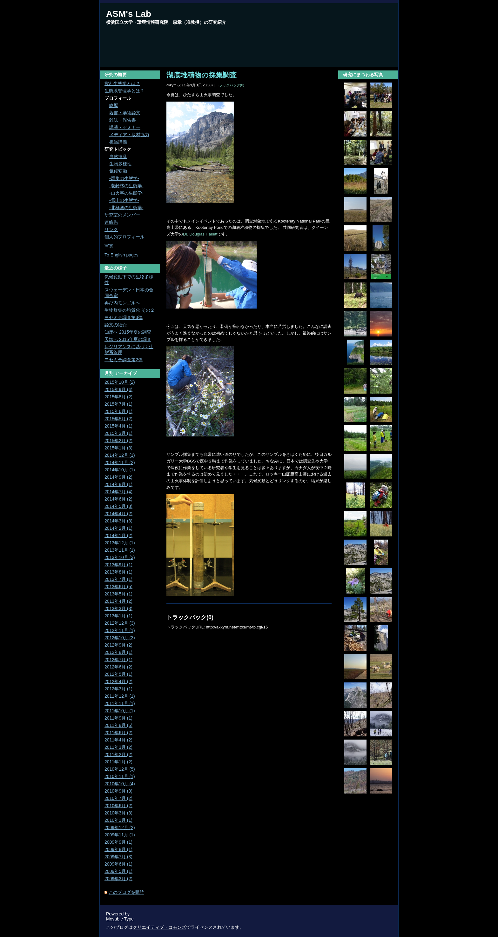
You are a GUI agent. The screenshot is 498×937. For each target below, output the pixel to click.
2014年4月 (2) (118, 513)
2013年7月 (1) (118, 579)
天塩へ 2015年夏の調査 (127, 339)
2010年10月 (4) (119, 783)
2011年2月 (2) (118, 754)
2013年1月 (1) (118, 615)
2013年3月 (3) (118, 608)
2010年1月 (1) (118, 820)
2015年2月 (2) (118, 440)
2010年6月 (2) (118, 805)
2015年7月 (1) (118, 404)
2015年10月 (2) (119, 382)
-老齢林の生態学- (126, 185)
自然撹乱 (118, 156)
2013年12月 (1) (119, 542)
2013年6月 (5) (118, 586)
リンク (111, 229)
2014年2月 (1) (118, 528)
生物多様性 (120, 163)
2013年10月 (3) (119, 557)
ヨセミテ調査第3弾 (123, 317)
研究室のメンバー (122, 214)
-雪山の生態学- (124, 200)
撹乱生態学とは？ (122, 83)
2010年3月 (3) (118, 812)
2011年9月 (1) (118, 718)
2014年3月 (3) (118, 520)
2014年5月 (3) (118, 506)
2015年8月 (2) (118, 396)
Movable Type (120, 918)
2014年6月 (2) (118, 499)
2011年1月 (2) (118, 761)
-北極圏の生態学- (126, 207)
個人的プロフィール (124, 236)
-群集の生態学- (124, 178)
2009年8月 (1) (118, 849)
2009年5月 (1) (118, 871)
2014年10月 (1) (119, 469)
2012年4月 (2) (118, 681)
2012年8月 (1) (118, 652)
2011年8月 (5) (118, 725)
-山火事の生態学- (126, 193)
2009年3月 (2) (118, 878)
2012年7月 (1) (118, 659)
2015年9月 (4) (118, 389)
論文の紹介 (115, 324)
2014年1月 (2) (118, 535)
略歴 (113, 105)
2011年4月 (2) (118, 739)
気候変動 (118, 171)
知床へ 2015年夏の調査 (127, 332)
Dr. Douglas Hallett (200, 234)
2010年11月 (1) (119, 776)
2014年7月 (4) (118, 491)
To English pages (121, 254)
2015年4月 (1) (118, 426)
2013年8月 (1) (118, 572)
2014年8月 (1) (118, 484)
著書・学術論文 (124, 112)
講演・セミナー (124, 127)
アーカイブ (126, 373)
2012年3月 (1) (118, 688)
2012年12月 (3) (119, 623)
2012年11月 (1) (119, 630)
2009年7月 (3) (118, 856)
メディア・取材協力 (129, 134)
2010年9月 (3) (118, 791)
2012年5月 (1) (118, 674)
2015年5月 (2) (118, 418)
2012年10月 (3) (119, 637)
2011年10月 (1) (119, 710)
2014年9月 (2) (118, 477)
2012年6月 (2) (118, 666)
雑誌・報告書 (122, 120)
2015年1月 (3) (118, 447)
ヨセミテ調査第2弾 (123, 359)
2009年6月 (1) (118, 864)
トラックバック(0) (230, 85)
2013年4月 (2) (118, 601)
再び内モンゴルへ (122, 302)
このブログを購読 (126, 892)
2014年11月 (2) (119, 462)
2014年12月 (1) (119, 455)
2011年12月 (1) (119, 696)
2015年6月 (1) (118, 411)
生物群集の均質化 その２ (129, 310)
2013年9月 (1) (118, 564)
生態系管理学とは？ (124, 90)
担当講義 (118, 141)
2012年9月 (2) (118, 645)
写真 (108, 246)
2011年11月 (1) (119, 703)
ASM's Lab (128, 14)
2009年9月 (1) (118, 842)
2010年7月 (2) (118, 798)
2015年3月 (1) (118, 433)
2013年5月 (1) (118, 593)
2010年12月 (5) (119, 769)
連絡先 (111, 222)
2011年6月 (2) (118, 732)
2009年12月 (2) (119, 827)
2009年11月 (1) (119, 834)
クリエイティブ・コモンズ (159, 927)
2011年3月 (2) (118, 747)
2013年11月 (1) (119, 550)
